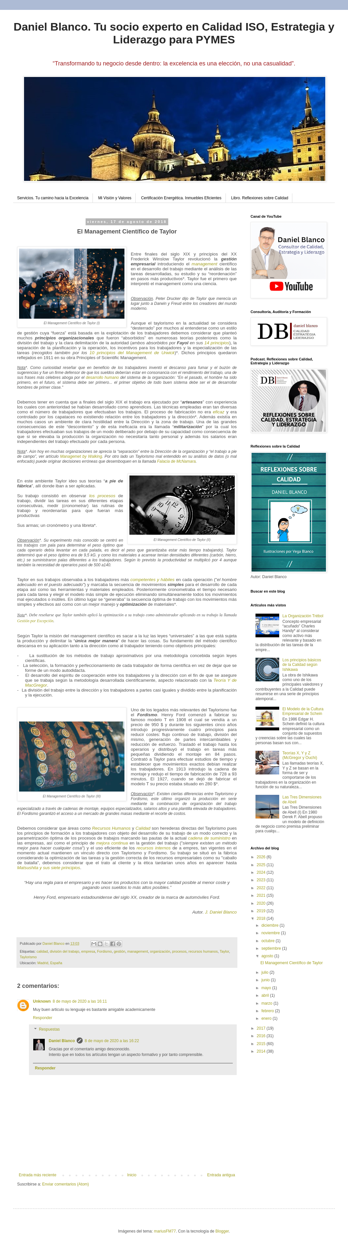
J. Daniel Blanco (221, 912)
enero (267, 1018)
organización (160, 951)
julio (265, 972)
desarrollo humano (102, 377)
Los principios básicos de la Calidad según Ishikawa (301, 665)
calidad (42, 951)
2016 (262, 1036)
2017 (262, 1028)
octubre (268, 941)
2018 (262, 918)
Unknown (42, 1001)
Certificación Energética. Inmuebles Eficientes (181, 198)
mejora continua (112, 843)
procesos (179, 951)
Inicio (131, 1175)
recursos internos (155, 847)
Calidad (142, 828)
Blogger (222, 1231)
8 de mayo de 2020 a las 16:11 (80, 1001)
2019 (262, 911)
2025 (262, 865)
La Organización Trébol (302, 616)
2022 (262, 888)
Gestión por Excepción (35, 621)
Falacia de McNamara (176, 461)
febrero (268, 1011)
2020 (262, 903)
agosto (267, 956)
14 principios (216, 342)
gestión (119, 951)
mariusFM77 (165, 1231)
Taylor (224, 951)
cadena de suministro (209, 838)
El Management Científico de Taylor (291, 963)
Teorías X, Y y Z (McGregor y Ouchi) (299, 755)
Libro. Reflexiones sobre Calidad (259, 198)
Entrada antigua (221, 1175)
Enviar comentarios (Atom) (65, 1184)
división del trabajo (64, 951)
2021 (262, 895)
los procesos (102, 495)
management (204, 263)
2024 (262, 872)
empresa (88, 951)
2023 (262, 880)
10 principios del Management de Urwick (132, 352)
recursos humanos (203, 951)
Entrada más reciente (37, 1175)
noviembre (271, 933)
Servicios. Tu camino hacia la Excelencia (53, 198)
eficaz (218, 411)
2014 (262, 1051)
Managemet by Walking (81, 456)
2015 (262, 1043)
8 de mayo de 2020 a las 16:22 (112, 1041)
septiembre (271, 948)
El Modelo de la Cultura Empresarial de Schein (303, 711)
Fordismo (104, 951)
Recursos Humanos (111, 828)
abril (265, 995)
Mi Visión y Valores (114, 198)
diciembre (270, 925)
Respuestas (49, 1029)
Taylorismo (28, 957)
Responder (42, 1017)
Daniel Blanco (62, 1041)
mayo (266, 988)
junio (266, 980)
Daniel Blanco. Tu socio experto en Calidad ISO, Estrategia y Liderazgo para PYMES (173, 33)
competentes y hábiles (152, 579)
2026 (262, 857)
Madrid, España (49, 963)
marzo (267, 1003)
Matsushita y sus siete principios (48, 867)
